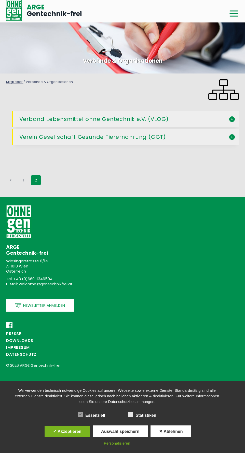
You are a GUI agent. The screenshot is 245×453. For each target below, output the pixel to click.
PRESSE (13, 333)
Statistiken (142, 414)
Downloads (19, 340)
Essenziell (91, 414)
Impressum (18, 347)
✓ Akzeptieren (67, 431)
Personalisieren (117, 443)
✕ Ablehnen (171, 431)
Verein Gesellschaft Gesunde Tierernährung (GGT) (92, 137)
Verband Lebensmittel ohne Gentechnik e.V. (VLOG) (94, 119)
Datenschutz (21, 354)
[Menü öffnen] (234, 14)
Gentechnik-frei (54, 10)
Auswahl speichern (120, 431)
